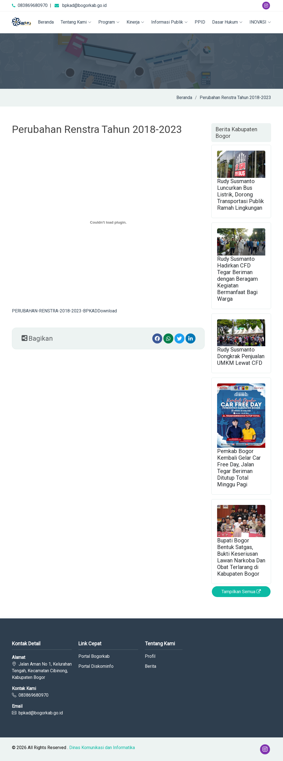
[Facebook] (157, 338)
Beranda (46, 22)
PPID (200, 22)
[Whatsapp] (168, 338)
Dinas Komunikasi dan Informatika (102, 747)
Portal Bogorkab (94, 656)
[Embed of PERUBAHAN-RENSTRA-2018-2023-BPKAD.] (108, 222)
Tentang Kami (76, 22)
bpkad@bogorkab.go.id (84, 5)
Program (109, 22)
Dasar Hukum (227, 22)
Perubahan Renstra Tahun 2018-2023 (235, 97)
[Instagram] (266, 5)
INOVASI (260, 22)
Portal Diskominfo (96, 666)
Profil (150, 656)
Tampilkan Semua (241, 591)
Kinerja (135, 22)
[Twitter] (179, 338)
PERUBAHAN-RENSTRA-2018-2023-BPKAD (54, 310)
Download (107, 310)
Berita (150, 666)
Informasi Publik (169, 22)
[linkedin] (190, 338)
